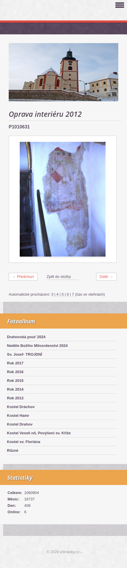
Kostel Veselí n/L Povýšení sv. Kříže (39, 433)
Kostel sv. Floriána (23, 442)
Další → (106, 276)
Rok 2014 (15, 389)
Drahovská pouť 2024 (26, 337)
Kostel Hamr (18, 415)
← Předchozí (23, 276)
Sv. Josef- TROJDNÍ (24, 354)
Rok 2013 (15, 398)
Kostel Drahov (19, 424)
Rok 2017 (15, 363)
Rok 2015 (15, 380)
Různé (12, 450)
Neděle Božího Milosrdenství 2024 (37, 345)
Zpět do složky (59, 276)
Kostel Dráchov (21, 407)
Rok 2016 (15, 372)
